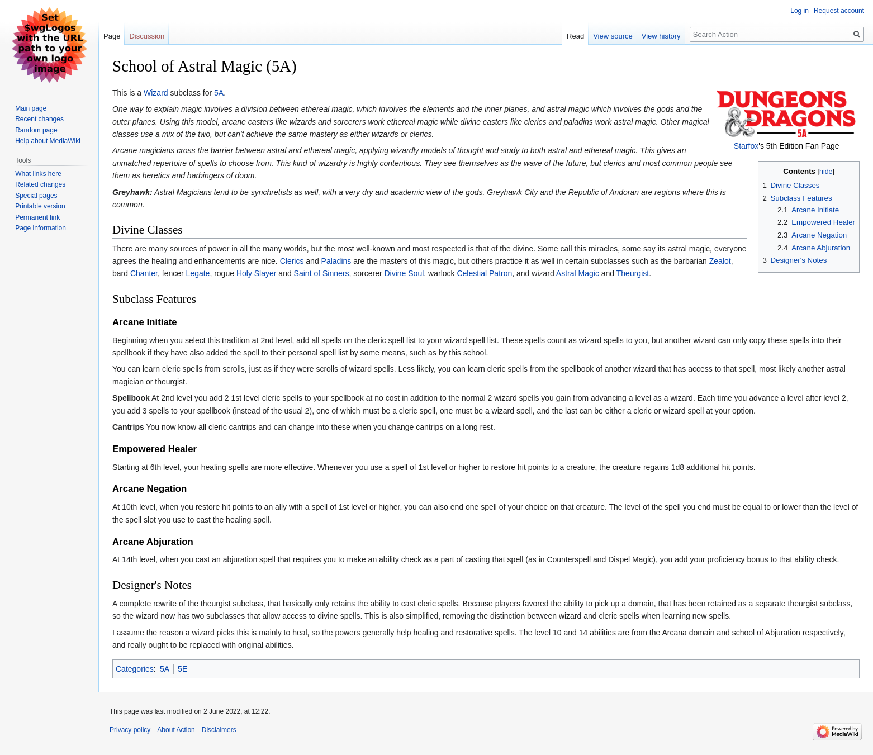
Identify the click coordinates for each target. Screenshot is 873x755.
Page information (40, 228)
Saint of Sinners (321, 273)
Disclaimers (219, 730)
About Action (175, 730)
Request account (839, 11)
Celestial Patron (484, 273)
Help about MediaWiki (47, 141)
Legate (198, 273)
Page (111, 36)
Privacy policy (130, 730)
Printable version (40, 206)
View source (613, 36)
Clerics (292, 261)
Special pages (36, 196)
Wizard (156, 92)
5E (182, 668)
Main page (30, 108)
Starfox (746, 145)
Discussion (146, 36)
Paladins (336, 261)
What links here (38, 174)
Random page (36, 130)
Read (575, 36)
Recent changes (39, 119)
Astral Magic (577, 273)
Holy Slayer (256, 273)
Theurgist (632, 273)
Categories (135, 668)
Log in (799, 11)
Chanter (144, 273)
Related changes (40, 184)
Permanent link (37, 217)
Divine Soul (404, 273)
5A (219, 92)
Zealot (720, 261)
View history (661, 36)
